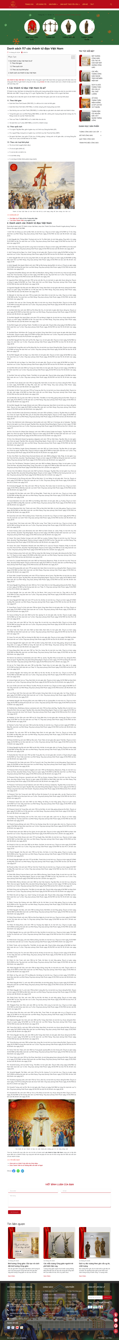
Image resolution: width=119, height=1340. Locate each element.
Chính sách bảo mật (51, 1291)
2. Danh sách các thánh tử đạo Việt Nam (22, 73)
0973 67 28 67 (19, 1310)
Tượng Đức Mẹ (71, 1298)
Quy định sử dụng (50, 1301)
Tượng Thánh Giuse (73, 1301)
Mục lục (41, 56)
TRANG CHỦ (29, 4)
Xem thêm (11, 1276)
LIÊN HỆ (85, 4)
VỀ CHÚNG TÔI (41, 4)
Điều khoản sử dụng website (54, 1298)
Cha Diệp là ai (13, 218)
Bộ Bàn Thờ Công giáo (74, 1291)
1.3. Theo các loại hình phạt (19, 70)
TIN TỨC (93, 4)
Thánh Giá (70, 1294)
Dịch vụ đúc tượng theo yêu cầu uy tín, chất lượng (96, 89)
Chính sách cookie (50, 1294)
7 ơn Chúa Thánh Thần (16, 220)
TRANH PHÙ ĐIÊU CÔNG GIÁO (89, 143)
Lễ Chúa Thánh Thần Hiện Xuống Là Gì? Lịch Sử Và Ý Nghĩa (97, 102)
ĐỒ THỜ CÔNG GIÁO (86, 135)
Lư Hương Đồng (72, 1305)
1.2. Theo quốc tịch (16, 66)
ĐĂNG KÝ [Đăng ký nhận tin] (107, 1297)
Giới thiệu (109, 1338)
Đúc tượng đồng (72, 1315)
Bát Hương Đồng (72, 1311)
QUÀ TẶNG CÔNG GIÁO (87, 139)
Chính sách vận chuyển (52, 1305)
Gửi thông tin (14, 1212)
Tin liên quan (16, 1224)
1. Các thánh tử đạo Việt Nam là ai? (20, 61)
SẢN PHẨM (53, 4)
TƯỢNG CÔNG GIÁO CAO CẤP (89, 132)
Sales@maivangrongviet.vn (18, 1319)
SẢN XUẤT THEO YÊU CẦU (69, 4)
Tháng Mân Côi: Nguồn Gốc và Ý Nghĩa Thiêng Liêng (97, 115)
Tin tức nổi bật (86, 51)
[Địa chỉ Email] (100, 1297)
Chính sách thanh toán (52, 1313)
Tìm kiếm (101, 1338)
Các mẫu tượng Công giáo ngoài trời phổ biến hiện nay (97, 76)
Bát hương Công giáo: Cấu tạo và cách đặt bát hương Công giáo (97, 61)
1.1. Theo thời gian (16, 63)
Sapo (38, 1338)
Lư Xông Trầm (71, 1308)
